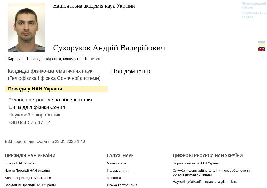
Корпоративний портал (251, 15)
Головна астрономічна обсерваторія (50, 99)
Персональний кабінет (251, 5)
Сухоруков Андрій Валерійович (109, 47)
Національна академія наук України (94, 6)
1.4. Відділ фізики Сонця (36, 107)
